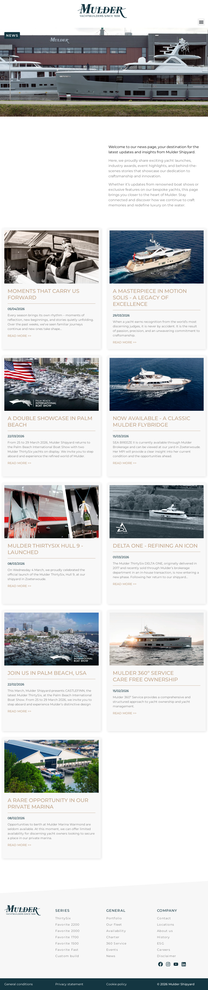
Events (112, 950)
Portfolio (114, 918)
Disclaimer (166, 956)
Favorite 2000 (67, 931)
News (111, 956)
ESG (160, 943)
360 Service (116, 943)
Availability (116, 931)
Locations (165, 924)
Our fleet (114, 924)
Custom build (67, 956)
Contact (164, 918)
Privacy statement (69, 984)
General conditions (18, 984)
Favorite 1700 (67, 937)
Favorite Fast (67, 950)
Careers (163, 950)
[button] (201, 22)
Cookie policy (116, 984)
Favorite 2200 (67, 924)
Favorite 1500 (67, 943)
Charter (113, 937)
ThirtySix (63, 918)
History (163, 937)
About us (165, 931)
